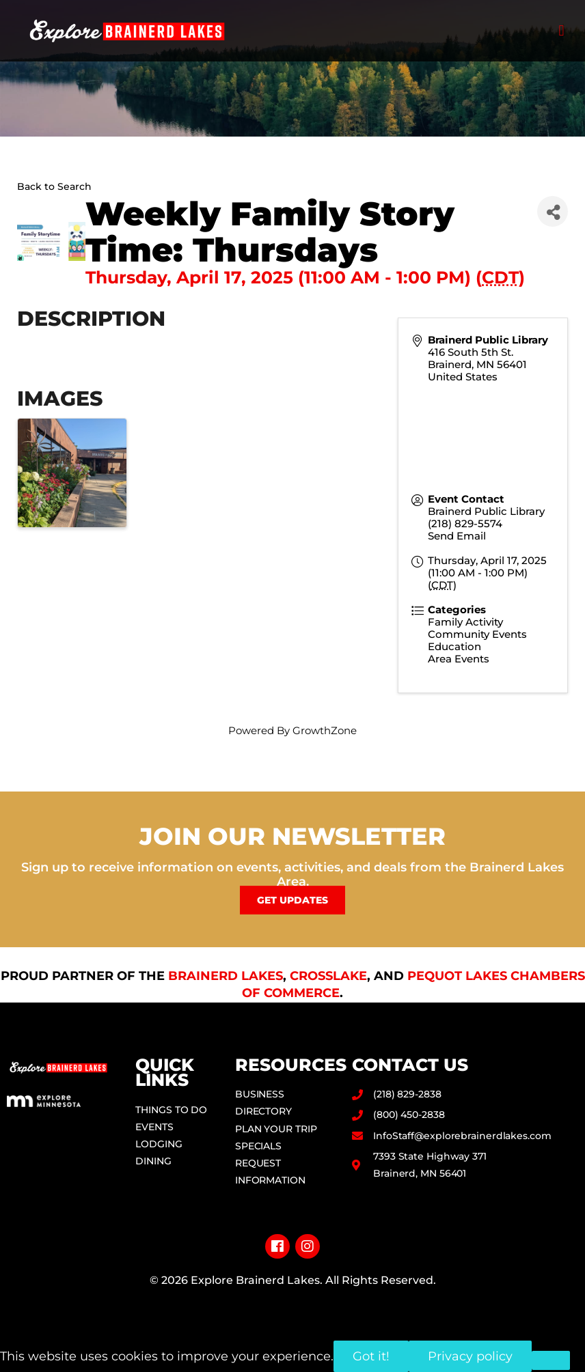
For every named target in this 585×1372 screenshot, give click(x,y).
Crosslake (328, 975)
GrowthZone (324, 730)
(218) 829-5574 (465, 523)
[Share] (552, 211)
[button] (561, 31)
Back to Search (54, 186)
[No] (551, 1360)
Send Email (457, 535)
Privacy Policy (292, 1303)
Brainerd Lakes (225, 975)
